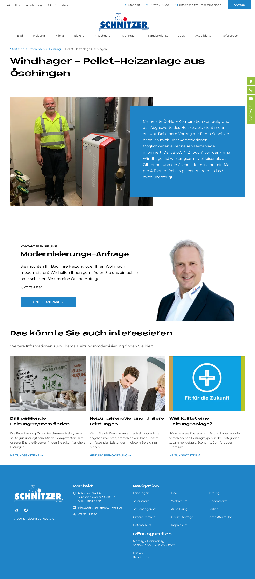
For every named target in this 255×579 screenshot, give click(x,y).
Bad (20, 35)
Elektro (79, 35)
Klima (59, 35)
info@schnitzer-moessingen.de (198, 5)
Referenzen (230, 35)
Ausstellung (34, 5)
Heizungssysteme (24, 455)
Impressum (179, 525)
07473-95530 (33, 287)
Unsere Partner (144, 517)
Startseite (17, 49)
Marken (213, 509)
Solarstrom (141, 501)
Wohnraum (129, 35)
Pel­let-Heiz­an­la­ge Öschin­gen (86, 49)
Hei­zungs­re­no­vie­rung (108, 455)
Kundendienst (158, 35)
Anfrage (239, 4)
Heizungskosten (183, 455)
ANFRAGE (251, 113)
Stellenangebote (145, 509)
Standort (132, 5)
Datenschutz (142, 525)
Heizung (39, 35)
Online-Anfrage (46, 302)
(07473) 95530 (157, 5)
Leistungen (141, 493)
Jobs (181, 35)
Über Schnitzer (58, 5)
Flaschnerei (103, 35)
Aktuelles (13, 5)
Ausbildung (203, 35)
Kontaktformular (220, 517)
